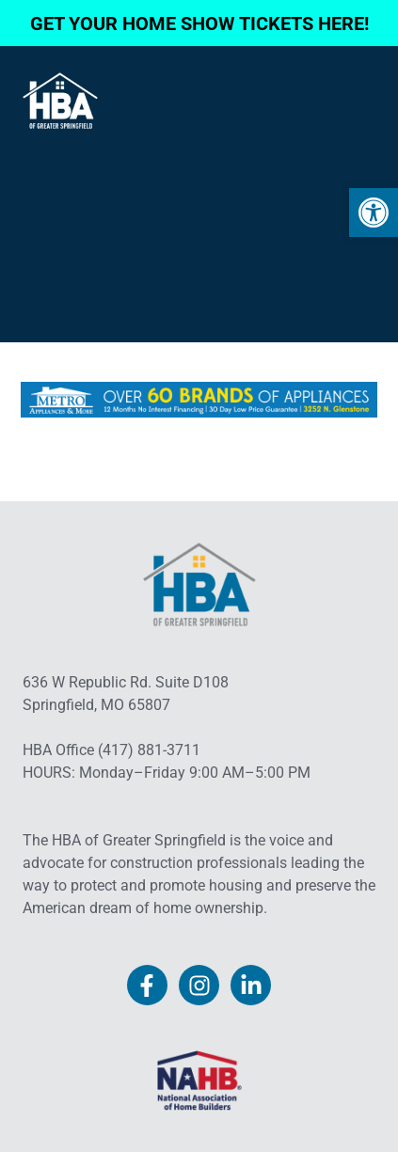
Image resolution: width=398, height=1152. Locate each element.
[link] (373, 212)
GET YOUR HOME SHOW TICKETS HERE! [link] (199, 23)
